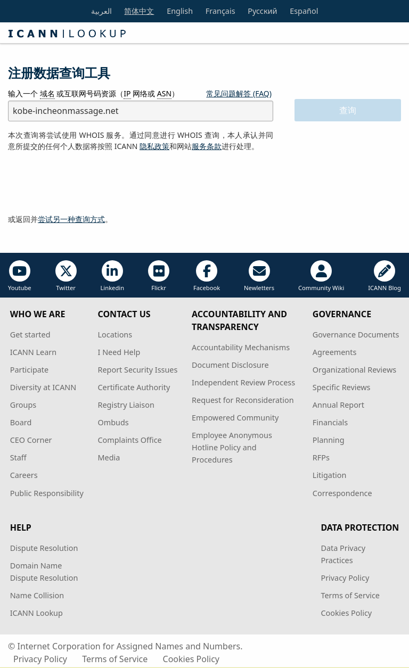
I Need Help (119, 352)
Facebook (206, 276)
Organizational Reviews (354, 370)
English (180, 11)
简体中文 (139, 11)
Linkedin (112, 276)
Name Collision (37, 595)
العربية (101, 11)
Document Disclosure (230, 365)
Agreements (335, 352)
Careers (24, 475)
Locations (115, 334)
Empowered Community (235, 418)
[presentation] (89, 183)
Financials (330, 422)
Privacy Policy (345, 578)
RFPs (321, 457)
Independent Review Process (243, 382)
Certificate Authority (134, 387)
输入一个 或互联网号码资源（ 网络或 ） (93, 93)
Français (220, 11)
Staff (18, 457)
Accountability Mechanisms (241, 347)
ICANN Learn (33, 352)
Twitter (66, 276)
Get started (30, 334)
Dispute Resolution (44, 548)
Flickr (158, 276)
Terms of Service (350, 595)
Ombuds (113, 422)
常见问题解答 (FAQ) (239, 93)
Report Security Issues (138, 370)
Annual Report (338, 405)
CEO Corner (31, 440)
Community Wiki (321, 276)
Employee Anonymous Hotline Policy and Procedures (232, 447)
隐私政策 (154, 146)
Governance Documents (356, 334)
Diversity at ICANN (43, 387)
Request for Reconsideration (242, 400)
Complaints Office (130, 440)
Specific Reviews (342, 387)
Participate (29, 370)
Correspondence (342, 493)
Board (21, 422)
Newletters (259, 276)
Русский (262, 11)
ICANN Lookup (36, 613)
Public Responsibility (47, 493)
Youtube (19, 276)
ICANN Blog (384, 276)
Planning (329, 440)
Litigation (330, 475)
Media (109, 457)
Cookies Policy (346, 613)
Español (304, 11)
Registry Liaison (126, 405)
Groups (23, 405)
